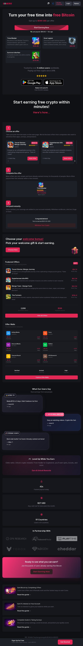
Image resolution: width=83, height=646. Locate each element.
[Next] (75, 161)
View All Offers (42, 315)
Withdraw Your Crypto (41, 225)
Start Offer (32, 158)
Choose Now (13, 250)
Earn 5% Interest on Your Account (28, 604)
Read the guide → (24, 595)
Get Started (65, 642)
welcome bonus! (33, 238)
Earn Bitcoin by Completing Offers (29, 587)
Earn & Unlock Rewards (41, 470)
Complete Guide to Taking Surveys (29, 620)
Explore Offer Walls (42, 377)
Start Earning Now (41, 572)
